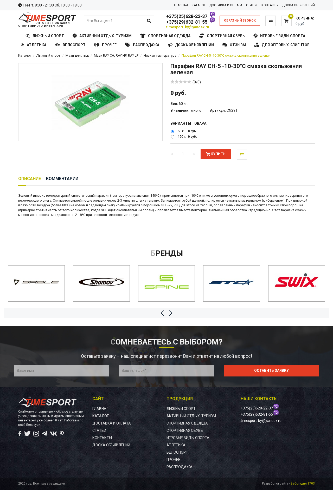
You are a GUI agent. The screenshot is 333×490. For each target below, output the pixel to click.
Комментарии (62, 178)
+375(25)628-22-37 (186, 16)
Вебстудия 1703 (303, 483)
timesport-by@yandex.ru (187, 27)
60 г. (181, 131)
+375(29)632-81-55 (186, 22)
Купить (216, 154)
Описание (29, 178)
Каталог (24, 55)
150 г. (182, 136)
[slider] (180, 82)
